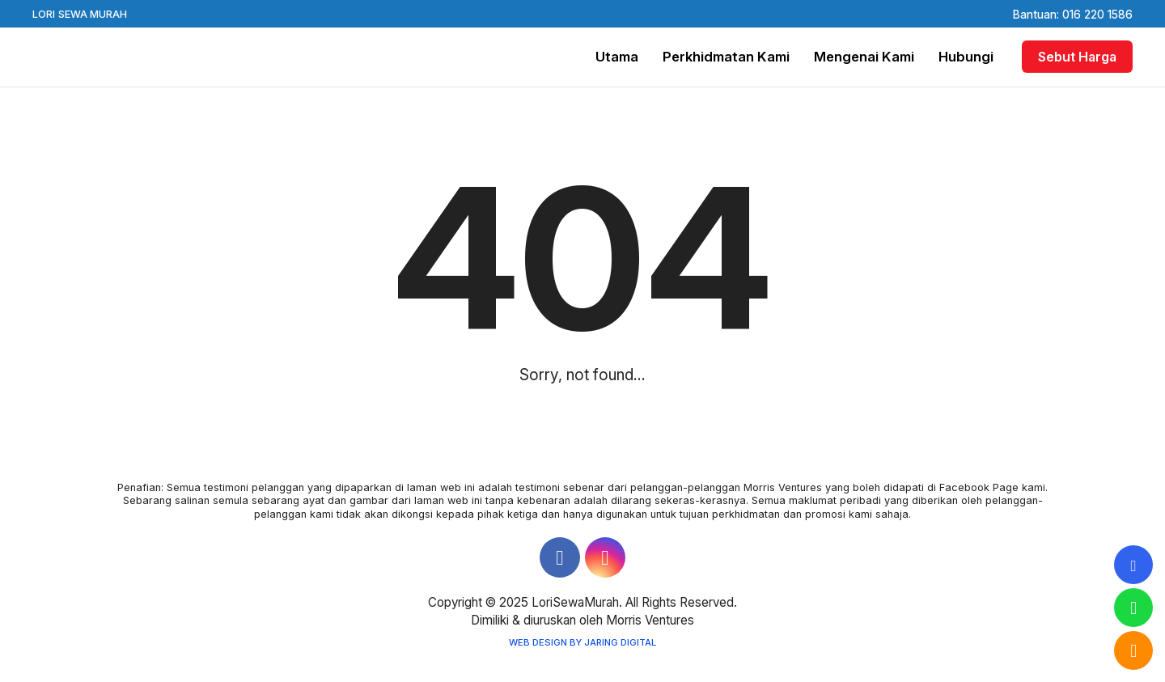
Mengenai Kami (864, 57)
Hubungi (965, 57)
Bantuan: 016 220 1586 (1073, 14)
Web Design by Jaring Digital (582, 642)
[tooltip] (1133, 564)
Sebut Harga (1077, 57)
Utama (616, 57)
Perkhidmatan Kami (726, 57)
